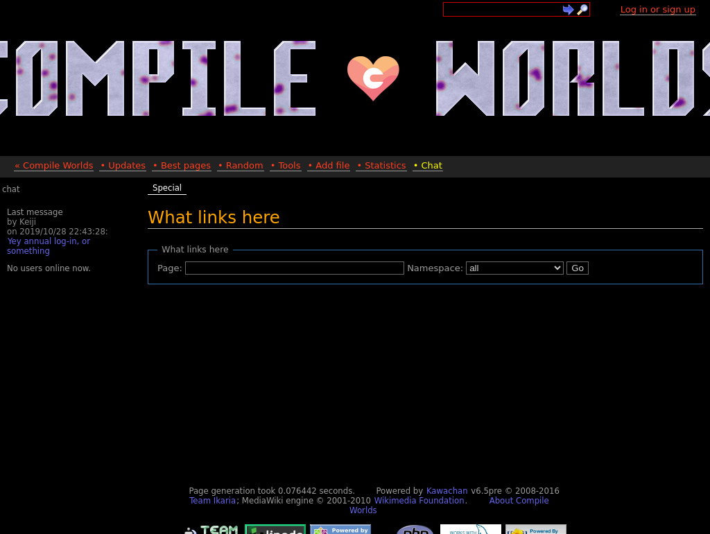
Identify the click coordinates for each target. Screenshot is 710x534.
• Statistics (381, 165)
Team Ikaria (212, 501)
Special (167, 188)
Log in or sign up (658, 9)
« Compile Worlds (54, 165)
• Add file (329, 165)
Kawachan (447, 491)
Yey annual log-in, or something (48, 246)
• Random (240, 165)
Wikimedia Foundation (419, 501)
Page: (169, 268)
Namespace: (435, 268)
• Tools (285, 165)
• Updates (123, 165)
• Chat (427, 165)
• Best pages (182, 165)
